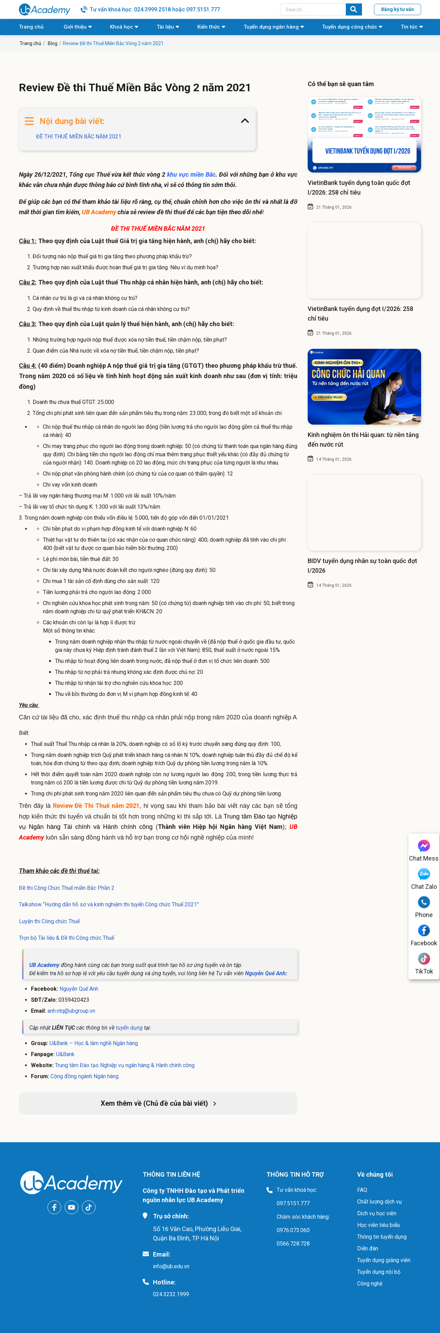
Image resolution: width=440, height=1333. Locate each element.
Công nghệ (369, 1283)
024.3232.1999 (171, 1294)
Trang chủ (31, 27)
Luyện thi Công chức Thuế (49, 921)
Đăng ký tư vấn (397, 9)
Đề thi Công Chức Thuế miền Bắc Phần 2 (66, 888)
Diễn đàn (367, 1248)
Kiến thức (208, 27)
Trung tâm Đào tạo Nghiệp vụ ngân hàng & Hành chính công (125, 1065)
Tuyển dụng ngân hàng (271, 27)
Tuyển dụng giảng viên (383, 1260)
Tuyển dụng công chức (349, 27)
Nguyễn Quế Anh (78, 989)
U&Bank (65, 1054)
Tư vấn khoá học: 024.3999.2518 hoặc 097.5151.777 (155, 9)
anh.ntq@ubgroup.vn (71, 1011)
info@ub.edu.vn (171, 1266)
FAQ (362, 1190)
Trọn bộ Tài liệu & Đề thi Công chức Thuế (67, 938)
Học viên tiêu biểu (378, 1225)
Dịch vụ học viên (376, 1213)
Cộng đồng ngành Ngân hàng (85, 1076)
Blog (52, 43)
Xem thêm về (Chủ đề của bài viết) (158, 1103)
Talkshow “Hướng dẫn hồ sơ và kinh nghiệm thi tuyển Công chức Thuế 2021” (109, 904)
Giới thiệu (75, 27)
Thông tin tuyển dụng (382, 1236)
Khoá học (121, 27)
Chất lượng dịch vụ (379, 1201)
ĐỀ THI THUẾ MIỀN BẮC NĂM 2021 (78, 136)
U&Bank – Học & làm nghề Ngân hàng (94, 1043)
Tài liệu (165, 27)
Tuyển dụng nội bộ (378, 1272)
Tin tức (409, 27)
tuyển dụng (128, 1027)
